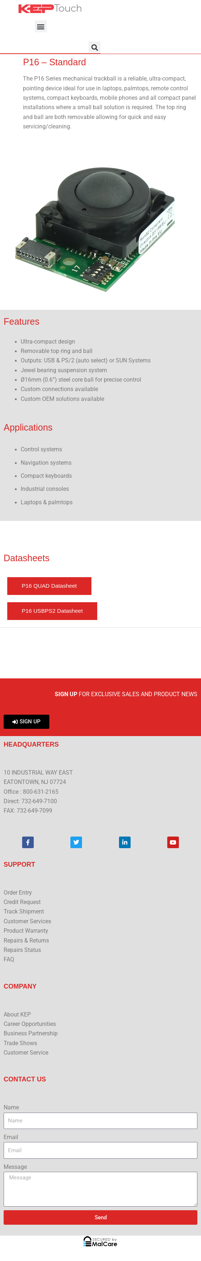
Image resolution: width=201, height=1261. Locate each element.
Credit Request (22, 902)
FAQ (9, 959)
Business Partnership (31, 1033)
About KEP (17, 1014)
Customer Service (26, 1053)
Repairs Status (22, 950)
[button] (41, 26)
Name (11, 1107)
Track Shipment (24, 911)
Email (11, 1137)
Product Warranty (26, 931)
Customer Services (27, 921)
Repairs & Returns (26, 940)
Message (15, 1167)
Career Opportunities (30, 1024)
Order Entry (18, 893)
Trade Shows (20, 1043)
